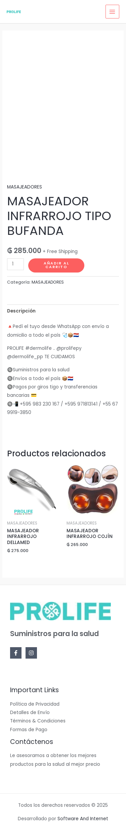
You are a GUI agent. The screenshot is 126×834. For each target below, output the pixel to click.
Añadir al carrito (56, 265)
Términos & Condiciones (38, 721)
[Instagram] (31, 653)
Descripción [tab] (21, 311)
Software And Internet (82, 819)
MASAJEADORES (24, 187)
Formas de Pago (28, 729)
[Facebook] (16, 653)
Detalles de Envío (30, 712)
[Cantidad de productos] (15, 264)
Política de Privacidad (34, 704)
